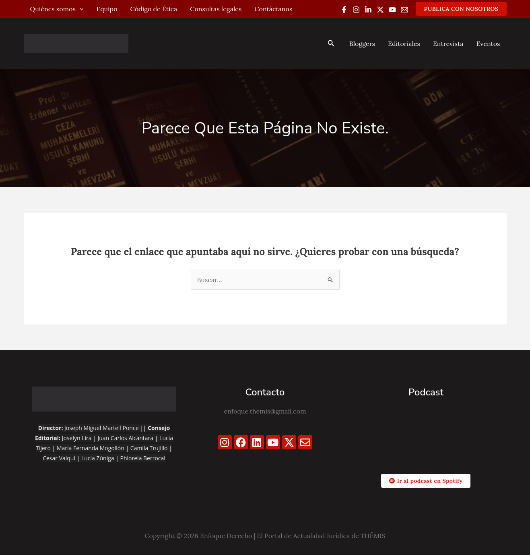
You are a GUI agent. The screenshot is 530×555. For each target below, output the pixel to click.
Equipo (106, 9)
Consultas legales (215, 9)
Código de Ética (153, 9)
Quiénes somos (57, 9)
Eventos (488, 43)
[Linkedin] (368, 9)
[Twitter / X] (380, 9)
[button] (461, 9)
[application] (80, 9)
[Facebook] (344, 9)
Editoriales (404, 43)
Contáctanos (273, 9)
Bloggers (362, 43)
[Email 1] (404, 9)
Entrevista (448, 43)
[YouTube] (392, 9)
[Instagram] (356, 9)
